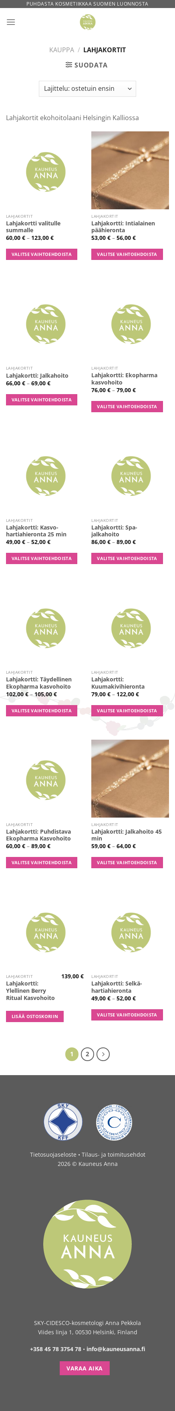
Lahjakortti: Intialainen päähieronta (123, 227)
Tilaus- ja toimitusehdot (113, 1154)
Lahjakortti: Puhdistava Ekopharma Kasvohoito (38, 835)
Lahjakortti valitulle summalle (33, 227)
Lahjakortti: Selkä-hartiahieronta (116, 987)
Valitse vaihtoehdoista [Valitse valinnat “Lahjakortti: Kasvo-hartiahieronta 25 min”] (42, 558)
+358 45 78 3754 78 (55, 1349)
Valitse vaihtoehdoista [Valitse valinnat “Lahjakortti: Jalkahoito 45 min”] (127, 862)
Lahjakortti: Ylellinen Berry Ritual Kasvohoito (30, 990)
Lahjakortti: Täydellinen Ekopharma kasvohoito (39, 683)
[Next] (103, 1054)
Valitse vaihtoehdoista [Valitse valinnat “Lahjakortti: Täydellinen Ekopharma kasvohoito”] (42, 711)
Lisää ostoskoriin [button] (35, 1016)
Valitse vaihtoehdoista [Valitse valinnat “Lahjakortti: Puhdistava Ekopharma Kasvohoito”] (42, 862)
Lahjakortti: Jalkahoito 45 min (126, 835)
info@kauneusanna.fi (115, 1349)
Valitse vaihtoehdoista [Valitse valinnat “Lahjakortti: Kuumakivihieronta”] (127, 711)
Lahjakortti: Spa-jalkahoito (114, 531)
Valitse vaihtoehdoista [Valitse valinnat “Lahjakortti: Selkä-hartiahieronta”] (127, 1015)
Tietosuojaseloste (53, 1154)
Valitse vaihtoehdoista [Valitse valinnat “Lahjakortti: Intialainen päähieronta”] (127, 254)
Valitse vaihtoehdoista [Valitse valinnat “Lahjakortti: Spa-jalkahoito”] (127, 558)
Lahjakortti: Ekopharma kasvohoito (124, 379)
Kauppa (61, 49)
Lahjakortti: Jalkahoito (37, 375)
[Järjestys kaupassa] (87, 89)
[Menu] (11, 22)
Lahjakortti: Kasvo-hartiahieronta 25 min (36, 531)
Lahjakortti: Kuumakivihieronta (118, 683)
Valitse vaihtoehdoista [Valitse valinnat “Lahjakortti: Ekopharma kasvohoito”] (127, 406)
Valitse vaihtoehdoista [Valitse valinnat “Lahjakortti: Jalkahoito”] (42, 400)
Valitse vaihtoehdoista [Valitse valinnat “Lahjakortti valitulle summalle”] (42, 254)
